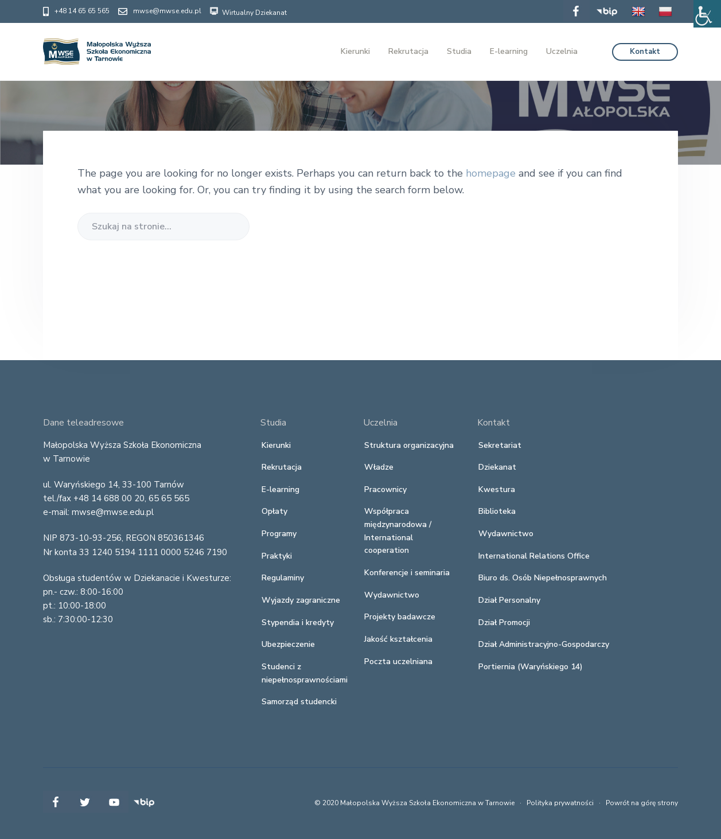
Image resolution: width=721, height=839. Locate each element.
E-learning (280, 489)
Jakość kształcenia (398, 639)
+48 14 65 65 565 (82, 10)
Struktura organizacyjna (409, 445)
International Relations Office (534, 556)
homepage (491, 173)
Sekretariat (499, 445)
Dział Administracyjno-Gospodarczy (543, 644)
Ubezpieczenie (288, 644)
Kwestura (496, 489)
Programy (279, 533)
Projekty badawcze (399, 616)
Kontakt (645, 51)
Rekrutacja (282, 467)
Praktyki (277, 556)
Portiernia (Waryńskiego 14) (530, 666)
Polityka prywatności (560, 802)
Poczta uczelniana (398, 661)
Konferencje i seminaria (407, 572)
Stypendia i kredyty (298, 622)
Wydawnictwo (391, 595)
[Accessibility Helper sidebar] (707, 14)
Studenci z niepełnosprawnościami (305, 673)
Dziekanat (497, 467)
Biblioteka (497, 511)
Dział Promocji (504, 622)
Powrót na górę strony (642, 802)
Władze (378, 467)
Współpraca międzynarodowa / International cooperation (397, 531)
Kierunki (276, 445)
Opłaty (274, 511)
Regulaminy (283, 577)
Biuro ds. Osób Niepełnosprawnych (542, 577)
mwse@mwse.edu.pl (167, 10)
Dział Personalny (509, 600)
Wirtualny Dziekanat (248, 11)
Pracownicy (385, 489)
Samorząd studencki (299, 701)
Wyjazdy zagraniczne (301, 600)
